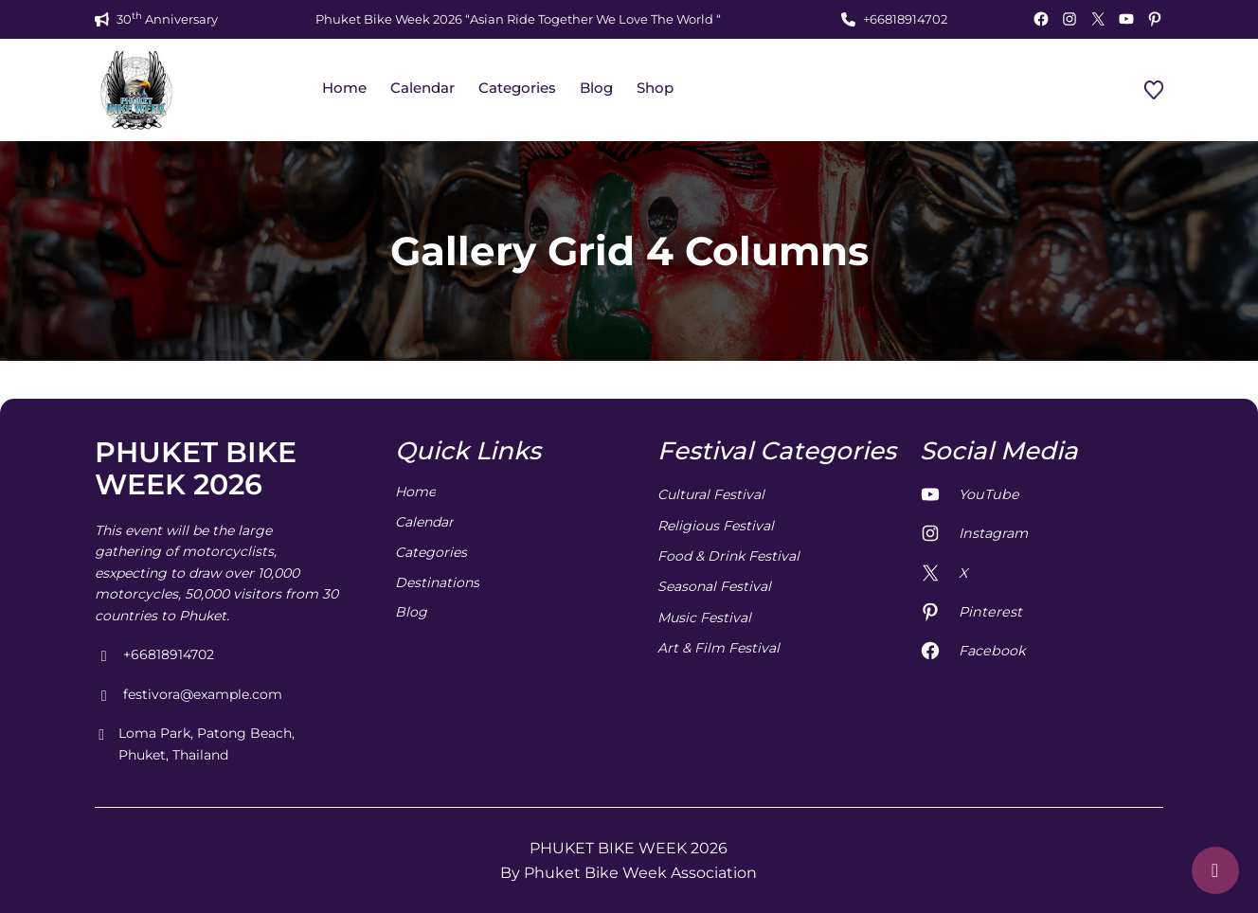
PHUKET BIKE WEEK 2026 (196, 469)
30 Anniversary (167, 18)
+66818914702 (905, 19)
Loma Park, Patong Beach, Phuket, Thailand (195, 745)
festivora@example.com (188, 695)
